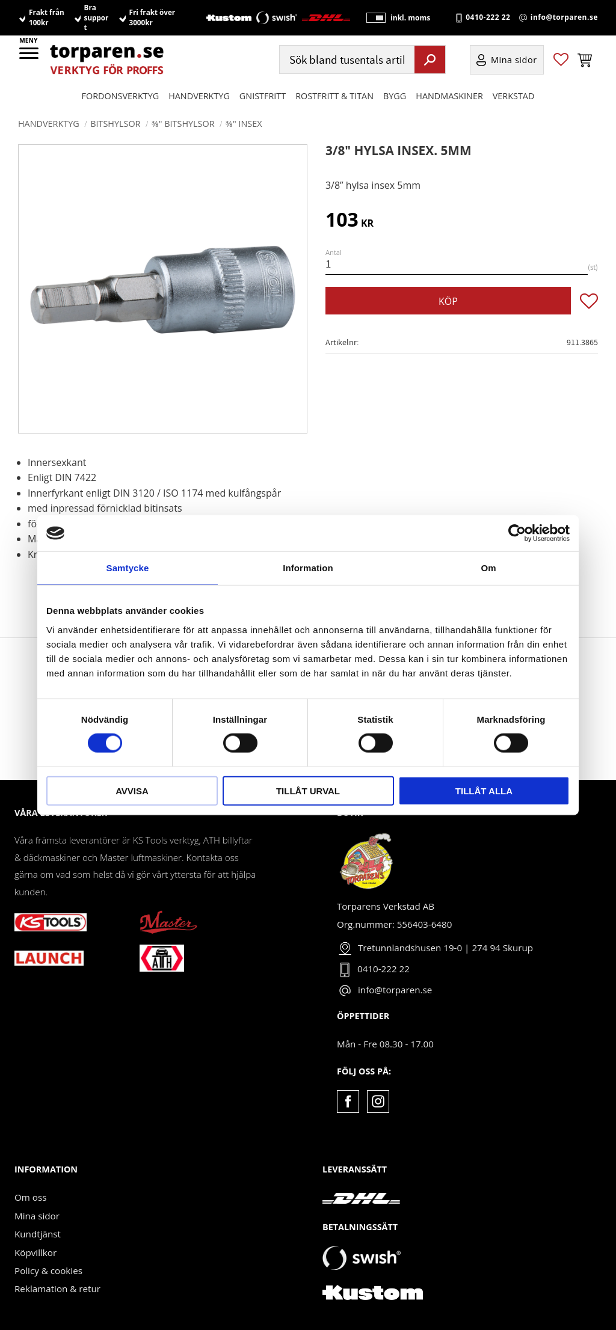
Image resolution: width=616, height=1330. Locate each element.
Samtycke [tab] (127, 568)
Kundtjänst (37, 1234)
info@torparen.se (564, 18)
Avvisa (132, 790)
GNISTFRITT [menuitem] (262, 97)
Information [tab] (308, 568)
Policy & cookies (48, 1270)
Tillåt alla (484, 790)
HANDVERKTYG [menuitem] (199, 97)
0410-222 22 (488, 18)
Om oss (30, 1197)
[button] (29, 57)
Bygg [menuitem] (394, 97)
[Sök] (429, 61)
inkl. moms (408, 18)
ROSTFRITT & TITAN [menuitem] (334, 97)
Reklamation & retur (57, 1288)
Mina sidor (37, 1216)
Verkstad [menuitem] (514, 97)
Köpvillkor (35, 1252)
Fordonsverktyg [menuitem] (120, 97)
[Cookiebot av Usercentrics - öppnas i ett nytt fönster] (517, 533)
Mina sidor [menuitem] (514, 61)
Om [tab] (488, 568)
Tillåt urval (308, 790)
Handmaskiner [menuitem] (449, 97)
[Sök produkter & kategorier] (345, 61)
